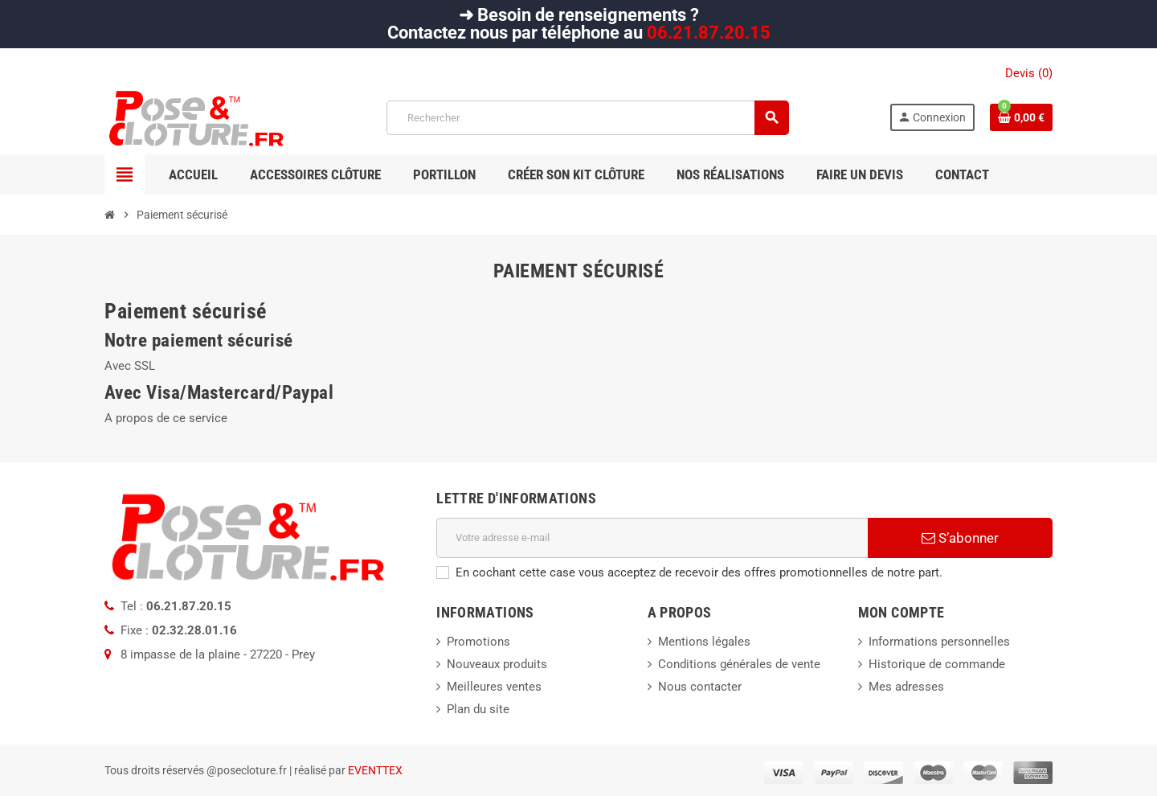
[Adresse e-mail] (652, 538)
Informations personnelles (939, 641)
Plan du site (478, 709)
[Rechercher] (587, 118)
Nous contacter (700, 686)
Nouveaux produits (497, 664)
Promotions (478, 641)
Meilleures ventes (494, 686)
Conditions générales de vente (739, 664)
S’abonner (960, 538)
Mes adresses (906, 686)
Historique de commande (937, 664)
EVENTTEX (375, 770)
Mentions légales (704, 641)
